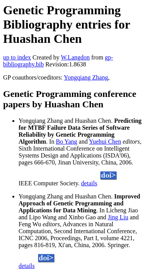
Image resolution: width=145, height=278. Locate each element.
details (89, 183)
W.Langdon (75, 57)
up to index (17, 57)
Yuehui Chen (105, 141)
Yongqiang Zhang (86, 77)
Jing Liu (118, 217)
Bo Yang (66, 141)
